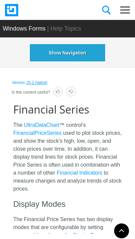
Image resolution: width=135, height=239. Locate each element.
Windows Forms (24, 28)
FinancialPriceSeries (37, 133)
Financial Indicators (79, 173)
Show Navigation (67, 52)
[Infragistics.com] (38, 10)
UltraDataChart (41, 125)
